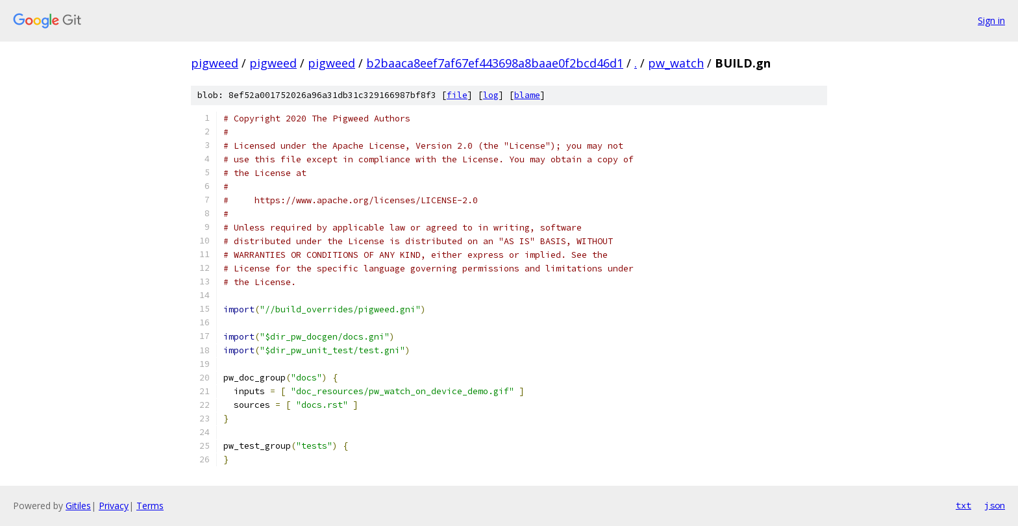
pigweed (214, 63)
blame (527, 95)
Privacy (114, 505)
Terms (150, 505)
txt (963, 505)
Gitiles (78, 505)
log (491, 95)
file (457, 95)
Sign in (991, 20)
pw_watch (676, 63)
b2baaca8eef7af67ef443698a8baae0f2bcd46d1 (494, 63)
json (994, 505)
